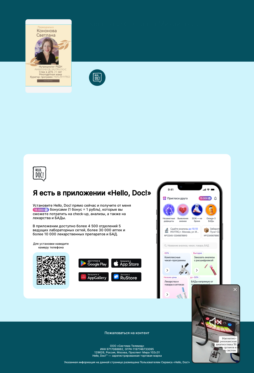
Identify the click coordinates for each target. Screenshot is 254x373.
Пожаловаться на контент (127, 333)
